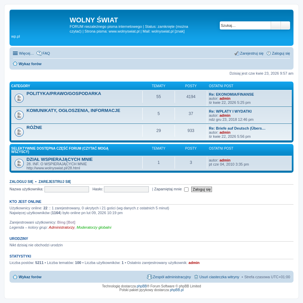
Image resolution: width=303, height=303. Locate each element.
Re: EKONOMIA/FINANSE (231, 94)
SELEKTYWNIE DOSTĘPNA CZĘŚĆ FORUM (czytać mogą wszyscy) (59, 150)
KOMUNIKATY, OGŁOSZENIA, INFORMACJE (73, 110)
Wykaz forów (30, 277)
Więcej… (26, 53)
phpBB (142, 286)
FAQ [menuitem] (46, 53)
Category (20, 86)
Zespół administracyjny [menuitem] (172, 277)
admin (224, 98)
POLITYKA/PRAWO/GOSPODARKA (63, 93)
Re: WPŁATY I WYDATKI (230, 111)
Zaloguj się (21, 181)
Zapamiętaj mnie (171, 189)
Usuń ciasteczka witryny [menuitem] (219, 277)
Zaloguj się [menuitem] (281, 53)
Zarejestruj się (54, 181)
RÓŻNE (34, 127)
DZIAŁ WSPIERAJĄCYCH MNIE (59, 159)
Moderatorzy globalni (94, 227)
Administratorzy (62, 227)
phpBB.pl (177, 290)
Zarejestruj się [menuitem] (252, 53)
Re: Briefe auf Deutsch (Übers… (237, 128)
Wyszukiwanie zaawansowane (285, 25)
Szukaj (276, 25)
